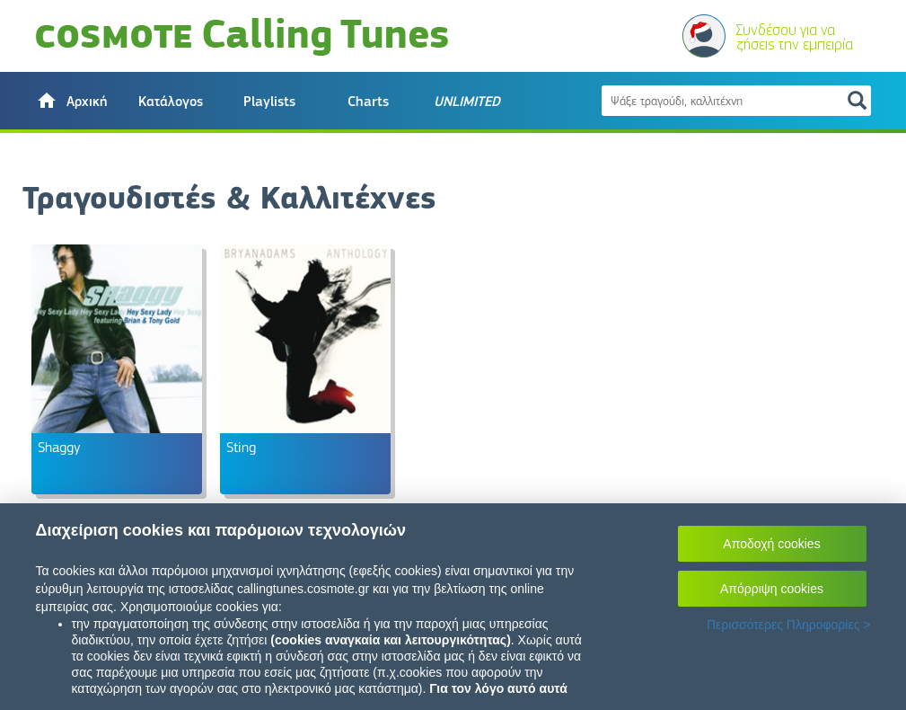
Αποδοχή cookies (771, 544)
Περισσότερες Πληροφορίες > (789, 624)
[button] (71, 100)
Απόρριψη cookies (771, 588)
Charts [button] (368, 102)
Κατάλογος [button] (170, 102)
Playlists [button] (269, 102)
